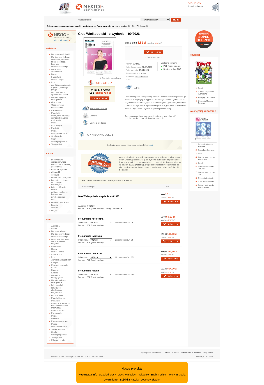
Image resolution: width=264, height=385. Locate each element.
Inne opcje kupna (154, 57)
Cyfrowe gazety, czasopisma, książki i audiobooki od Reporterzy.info (79, 26)
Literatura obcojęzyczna (57, 276)
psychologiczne (58, 197)
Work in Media (177, 374)
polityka (128, 118)
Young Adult (56, 144)
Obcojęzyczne (57, 105)
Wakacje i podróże (59, 141)
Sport (53, 139)
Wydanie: (82, 206)
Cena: (128, 43)
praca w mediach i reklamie (133, 374)
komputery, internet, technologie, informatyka (60, 182)
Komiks (54, 273)
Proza (54, 131)
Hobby (54, 249)
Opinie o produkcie (98, 123)
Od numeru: (83, 223)
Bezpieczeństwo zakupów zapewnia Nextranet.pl (249, 3)
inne (53, 200)
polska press (138, 118)
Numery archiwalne (98, 108)
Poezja (54, 324)
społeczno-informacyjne (140, 116)
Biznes (54, 74)
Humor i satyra (57, 80)
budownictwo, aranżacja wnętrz (58, 161)
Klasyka (54, 262)
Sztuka (54, 332)
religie (54, 210)
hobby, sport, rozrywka (61, 177)
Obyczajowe (56, 102)
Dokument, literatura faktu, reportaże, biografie (60, 62)
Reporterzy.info (88, 374)
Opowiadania (57, 108)
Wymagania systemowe (151, 353)
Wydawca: (131, 76)
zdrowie (54, 208)
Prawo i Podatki (58, 310)
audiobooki (51, 48)
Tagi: (127, 116)
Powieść (55, 128)
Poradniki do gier (58, 298)
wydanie (160, 118)
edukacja (55, 175)
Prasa (54, 123)
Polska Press (142, 76)
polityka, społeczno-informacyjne (60, 193)
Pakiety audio (57, 110)
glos (170, 116)
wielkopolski (150, 118)
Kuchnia (55, 270)
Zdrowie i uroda (58, 340)
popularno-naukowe (60, 202)
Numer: (129, 64)
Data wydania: (132, 70)
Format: (82, 208)
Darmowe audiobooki (60, 54)
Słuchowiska (56, 136)
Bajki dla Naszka (129, 379)
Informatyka (56, 254)
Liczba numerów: (122, 223)
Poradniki (55, 113)
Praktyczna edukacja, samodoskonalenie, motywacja (60, 118)
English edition (159, 374)
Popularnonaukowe (59, 321)
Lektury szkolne (58, 285)
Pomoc (167, 353)
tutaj (151, 145)
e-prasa (116, 26)
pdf (174, 116)
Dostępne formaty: (169, 63)
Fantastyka (56, 77)
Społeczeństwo (58, 329)
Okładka (93, 116)
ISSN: (129, 80)
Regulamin (208, 353)
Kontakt (175, 353)
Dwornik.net (111, 379)
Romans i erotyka (59, 133)
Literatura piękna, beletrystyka (59, 98)
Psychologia (56, 125)
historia (54, 205)
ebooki (49, 219)
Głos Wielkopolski (140, 26)
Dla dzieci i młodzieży (60, 57)
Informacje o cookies (191, 353)
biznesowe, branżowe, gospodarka (61, 165)
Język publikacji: (133, 73)
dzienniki (126, 26)
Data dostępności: (134, 67)
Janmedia (209, 357)
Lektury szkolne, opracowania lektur (59, 93)
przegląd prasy (107, 374)
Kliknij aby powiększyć (111, 78)
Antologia (55, 226)
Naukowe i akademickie (56, 70)
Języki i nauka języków (61, 85)
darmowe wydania (59, 169)
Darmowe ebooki (58, 231)
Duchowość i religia (59, 67)
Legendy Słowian (150, 379)
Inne (53, 82)
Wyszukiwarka (84, 20)
